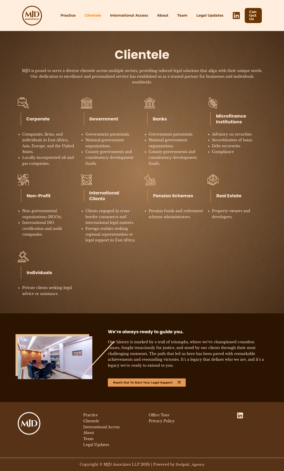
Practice (72, 15)
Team (180, 15)
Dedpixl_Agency (190, 464)
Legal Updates (205, 15)
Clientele (95, 15)
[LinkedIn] (231, 15)
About (162, 15)
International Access (130, 15)
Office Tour (159, 415)
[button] (250, 15)
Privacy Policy (162, 421)
